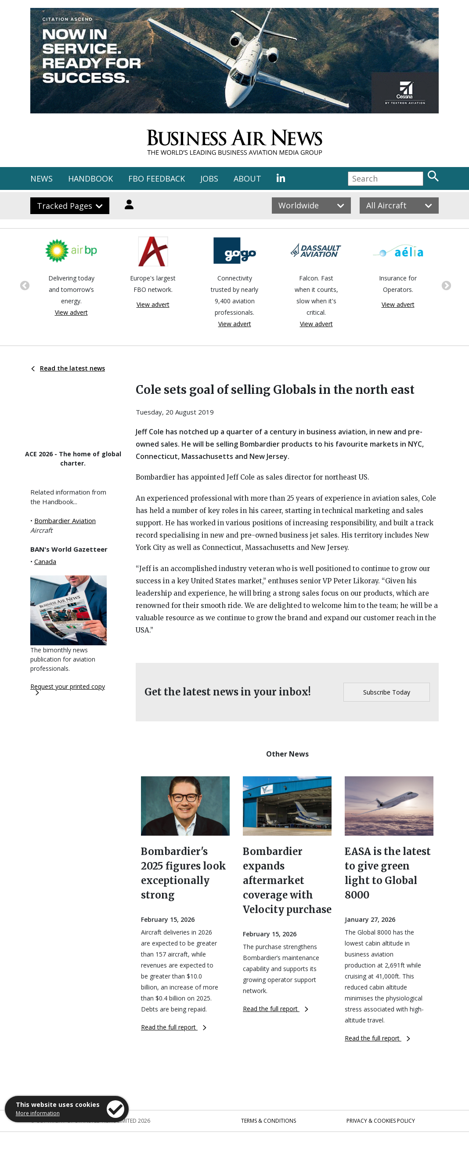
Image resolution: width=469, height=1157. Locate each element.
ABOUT (247, 178)
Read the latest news (68, 368)
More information (38, 1113)
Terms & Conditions (268, 1120)
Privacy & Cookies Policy (380, 1120)
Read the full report (173, 1027)
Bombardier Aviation (65, 520)
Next (445, 284)
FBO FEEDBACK (156, 178)
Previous (23, 284)
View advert (71, 312)
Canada (45, 561)
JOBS (209, 178)
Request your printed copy (67, 688)
